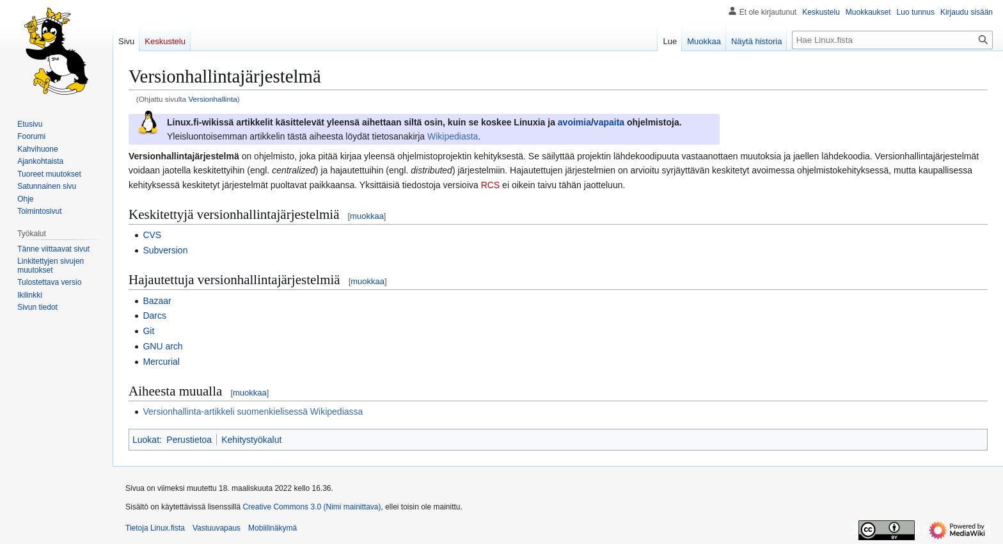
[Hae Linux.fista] (892, 40)
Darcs (154, 315)
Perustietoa (189, 440)
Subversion (165, 250)
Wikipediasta (452, 136)
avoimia (574, 122)
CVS (152, 235)
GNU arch (162, 346)
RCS (490, 185)
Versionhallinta (212, 99)
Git (148, 331)
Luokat (145, 440)
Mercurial (161, 361)
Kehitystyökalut (251, 440)
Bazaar (157, 301)
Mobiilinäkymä (272, 528)
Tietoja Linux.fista (155, 528)
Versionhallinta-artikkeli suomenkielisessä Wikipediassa (253, 411)
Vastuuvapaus (217, 528)
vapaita (609, 122)
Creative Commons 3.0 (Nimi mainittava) (311, 506)
